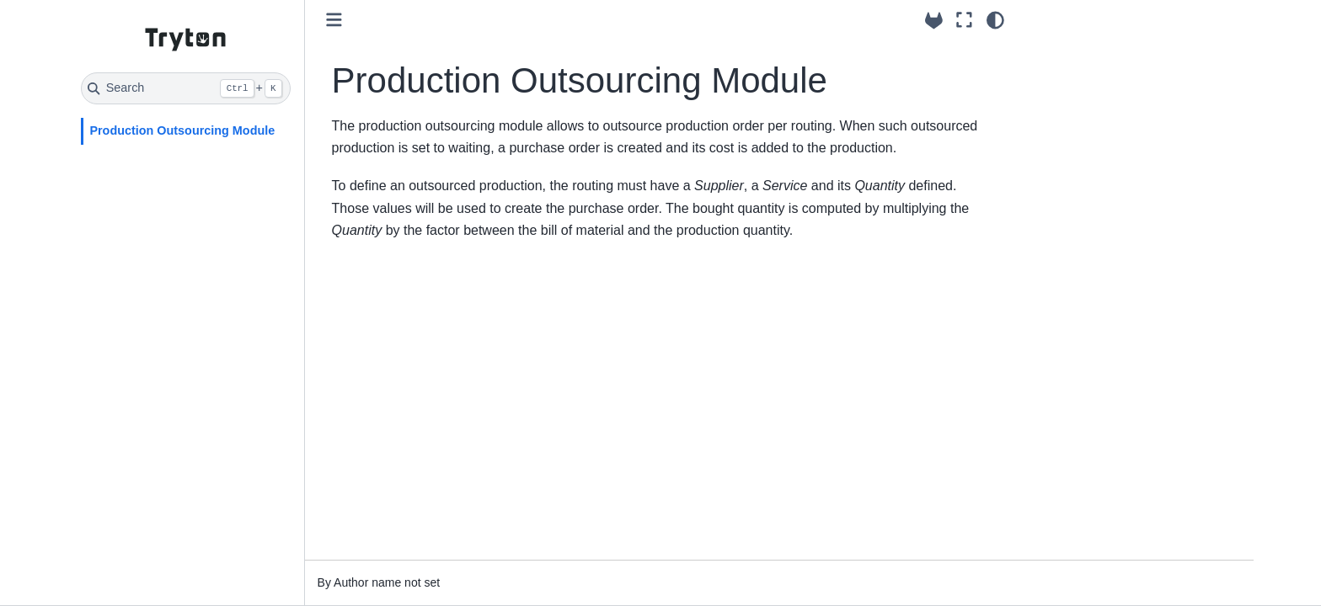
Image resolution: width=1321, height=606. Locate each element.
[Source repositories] (933, 21)
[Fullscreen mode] (964, 20)
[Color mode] (995, 20)
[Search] (186, 88)
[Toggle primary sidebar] (334, 19)
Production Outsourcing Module (182, 130)
